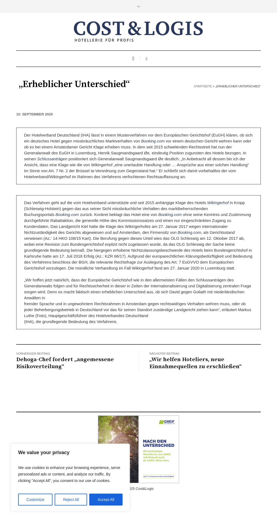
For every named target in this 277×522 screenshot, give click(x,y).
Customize (35, 499)
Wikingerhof (218, 202)
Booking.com (153, 141)
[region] (70, 477)
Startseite (203, 86)
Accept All (106, 499)
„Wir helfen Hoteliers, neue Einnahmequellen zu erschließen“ (195, 363)
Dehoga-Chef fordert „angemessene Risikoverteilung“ (65, 363)
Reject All (71, 499)
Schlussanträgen (52, 159)
